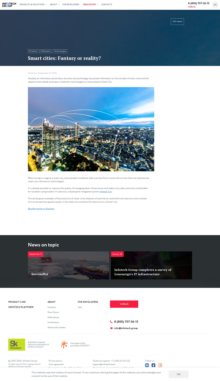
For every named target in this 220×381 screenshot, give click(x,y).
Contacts (106, 4)
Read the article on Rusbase (41, 208)
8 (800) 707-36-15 (198, 3)
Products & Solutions (33, 4)
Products (33, 51)
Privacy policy (55, 360)
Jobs (80, 307)
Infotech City (105, 191)
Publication (46, 51)
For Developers (71, 4)
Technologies (60, 51)
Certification (53, 322)
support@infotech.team (104, 364)
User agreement (56, 364)
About (54, 4)
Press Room (90, 4)
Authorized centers (57, 327)
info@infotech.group (124, 328)
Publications (53, 317)
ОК (179, 374)
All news (177, 21)
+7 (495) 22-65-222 (120, 360)
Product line (17, 302)
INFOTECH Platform (21, 307)
